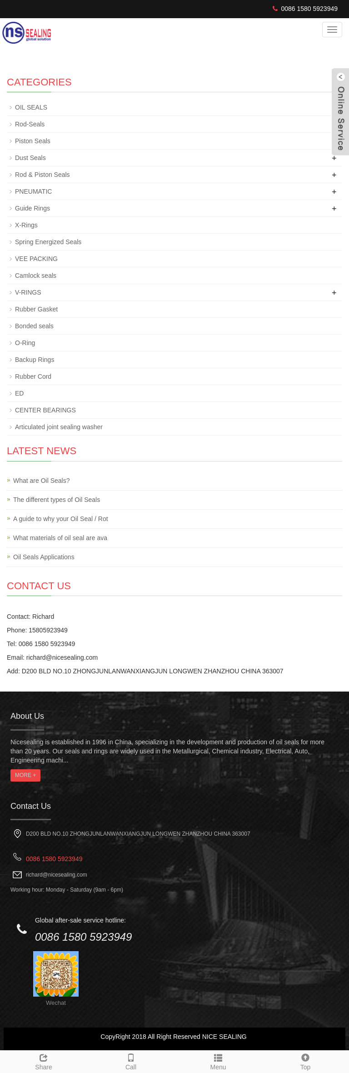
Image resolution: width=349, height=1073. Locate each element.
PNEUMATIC (33, 191)
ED (19, 393)
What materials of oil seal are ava (60, 538)
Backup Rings (34, 359)
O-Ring (25, 342)
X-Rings (26, 225)
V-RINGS (28, 292)
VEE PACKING (36, 258)
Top (305, 1061)
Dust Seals (30, 157)
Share (43, 1061)
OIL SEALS (31, 107)
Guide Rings (32, 208)
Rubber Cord (33, 376)
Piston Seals (32, 141)
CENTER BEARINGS (45, 410)
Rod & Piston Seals (42, 174)
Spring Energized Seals (48, 242)
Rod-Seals (30, 124)
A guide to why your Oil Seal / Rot (60, 518)
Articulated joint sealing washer (59, 427)
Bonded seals (34, 326)
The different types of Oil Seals (56, 499)
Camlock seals (35, 275)
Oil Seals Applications (44, 557)
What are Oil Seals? (41, 480)
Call (130, 1061)
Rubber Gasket (36, 309)
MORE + (25, 775)
